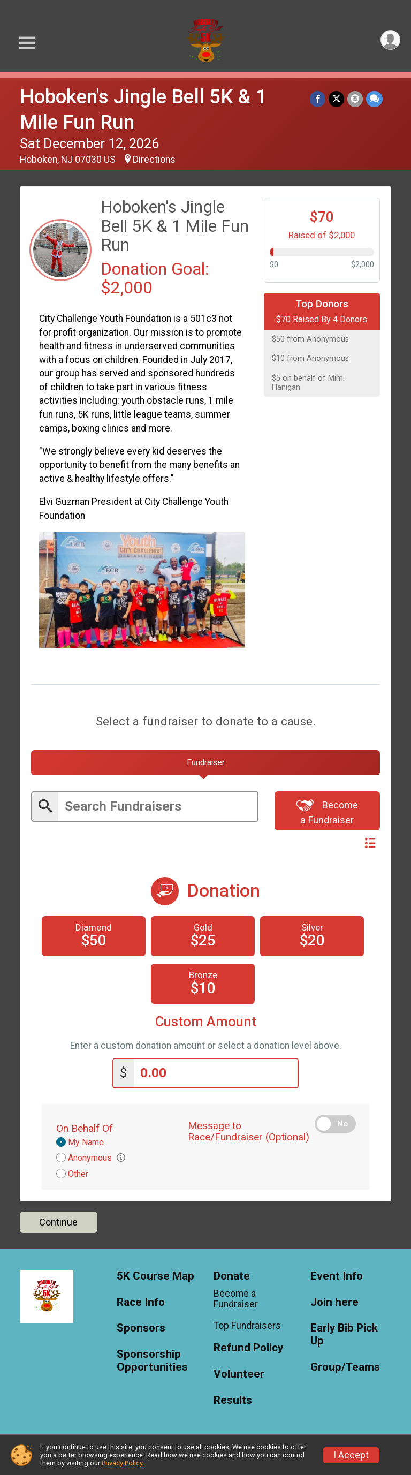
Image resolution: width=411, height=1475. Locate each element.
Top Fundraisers (247, 1325)
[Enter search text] (157, 806)
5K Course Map (155, 1276)
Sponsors (141, 1328)
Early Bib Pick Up (344, 1334)
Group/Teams (345, 1367)
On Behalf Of (84, 1128)
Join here (334, 1302)
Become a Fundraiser (327, 811)
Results (233, 1400)
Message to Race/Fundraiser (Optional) (248, 1131)
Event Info (336, 1276)
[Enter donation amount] (216, 1073)
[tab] (205, 763)
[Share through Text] (374, 99)
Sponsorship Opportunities (152, 1360)
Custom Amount (205, 1022)
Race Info (141, 1302)
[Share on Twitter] (336, 99)
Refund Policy (248, 1348)
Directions (154, 159)
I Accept (351, 1455)
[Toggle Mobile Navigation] (26, 43)
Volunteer (239, 1374)
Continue (58, 1222)
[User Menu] (390, 40)
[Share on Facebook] (317, 99)
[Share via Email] (355, 99)
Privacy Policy (122, 1463)
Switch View (343, 843)
